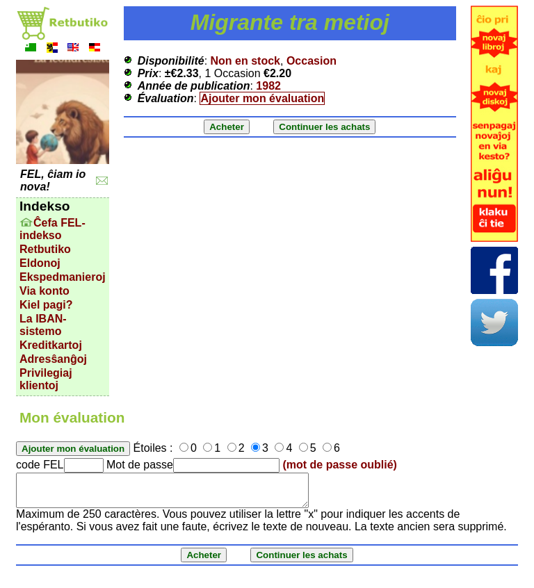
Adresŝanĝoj (53, 359)
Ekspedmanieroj (62, 277)
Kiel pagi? (45, 305)
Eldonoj (39, 263)
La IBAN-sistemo (43, 325)
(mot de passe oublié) (339, 465)
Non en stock (245, 61)
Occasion (311, 61)
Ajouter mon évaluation (262, 98)
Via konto (44, 291)
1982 (268, 86)
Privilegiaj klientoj (45, 379)
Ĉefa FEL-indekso (52, 229)
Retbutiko (45, 249)
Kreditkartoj (50, 345)
